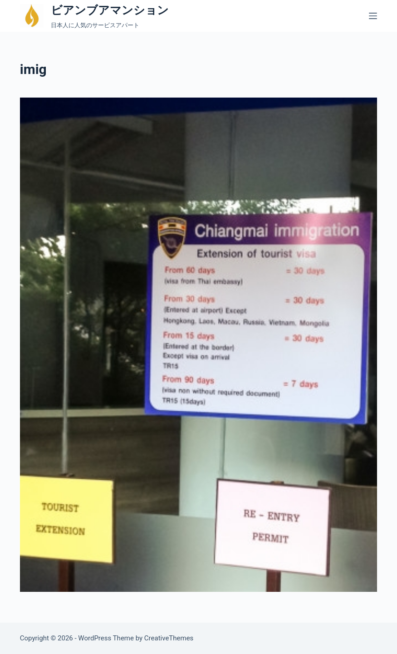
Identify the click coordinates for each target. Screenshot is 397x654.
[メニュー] (373, 16)
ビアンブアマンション (110, 10)
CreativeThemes (169, 638)
